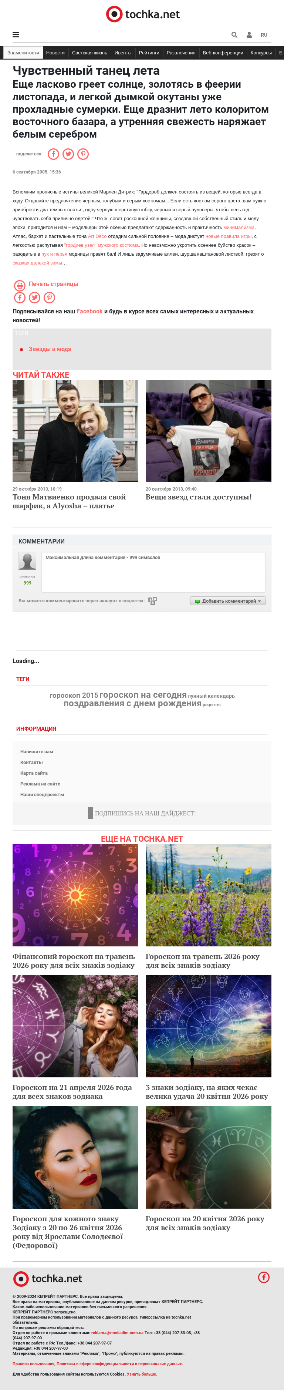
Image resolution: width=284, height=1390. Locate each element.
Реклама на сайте (40, 784)
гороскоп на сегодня (143, 695)
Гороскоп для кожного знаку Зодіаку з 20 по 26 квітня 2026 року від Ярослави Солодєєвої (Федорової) (68, 1232)
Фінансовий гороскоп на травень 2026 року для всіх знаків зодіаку (74, 960)
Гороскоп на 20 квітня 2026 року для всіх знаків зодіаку (205, 1223)
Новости (55, 52)
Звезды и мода (50, 349)
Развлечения (181, 52)
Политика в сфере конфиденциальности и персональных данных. (120, 1364)
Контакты (31, 762)
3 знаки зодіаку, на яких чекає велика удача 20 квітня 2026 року (207, 1091)
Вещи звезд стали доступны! (199, 497)
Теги (23, 679)
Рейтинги (149, 52)
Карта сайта (34, 773)
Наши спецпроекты (42, 794)
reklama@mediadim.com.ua (117, 1332)
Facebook (90, 311)
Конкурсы (261, 52)
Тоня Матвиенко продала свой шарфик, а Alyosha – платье (69, 501)
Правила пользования (33, 1364)
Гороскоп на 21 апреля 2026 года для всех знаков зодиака (72, 1091)
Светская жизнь (89, 52)
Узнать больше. (142, 1374)
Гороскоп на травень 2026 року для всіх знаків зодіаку (203, 960)
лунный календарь (211, 696)
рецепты (212, 704)
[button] (249, 35)
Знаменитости (23, 52)
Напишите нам (36, 751)
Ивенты (123, 52)
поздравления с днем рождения (133, 703)
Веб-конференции (223, 52)
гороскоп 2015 (74, 696)
